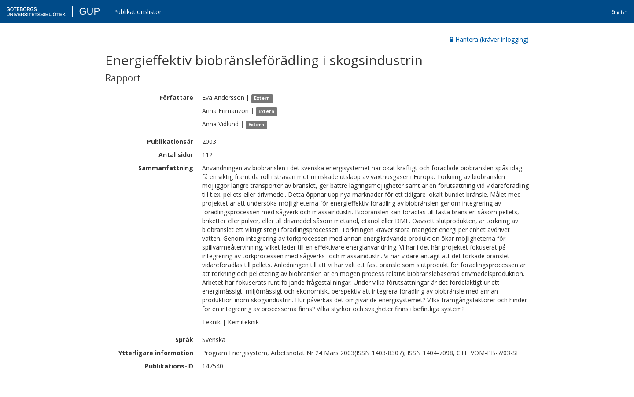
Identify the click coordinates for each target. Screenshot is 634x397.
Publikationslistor (137, 11)
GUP (89, 11)
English (619, 11)
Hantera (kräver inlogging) (489, 39)
